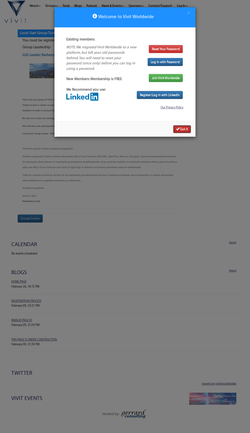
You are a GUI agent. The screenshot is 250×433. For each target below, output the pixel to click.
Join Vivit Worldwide (166, 78)
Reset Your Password (166, 49)
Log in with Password (165, 62)
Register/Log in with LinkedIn (160, 95)
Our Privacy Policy (172, 107)
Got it (182, 129)
